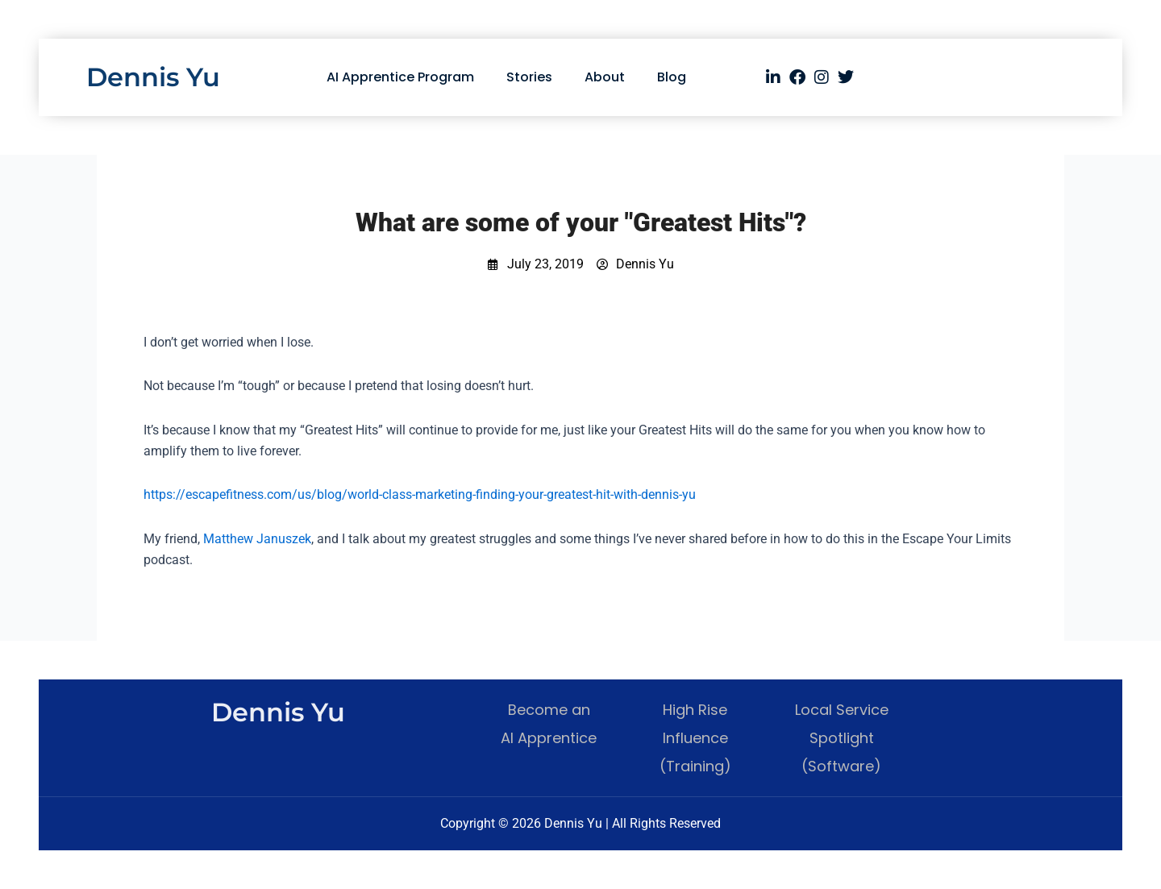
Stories (529, 77)
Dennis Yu (153, 77)
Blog (671, 77)
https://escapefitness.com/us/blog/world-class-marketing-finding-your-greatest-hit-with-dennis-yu (420, 494)
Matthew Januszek (257, 538)
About (605, 77)
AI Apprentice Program (400, 77)
